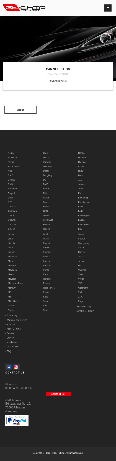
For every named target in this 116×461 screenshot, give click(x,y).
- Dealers (9, 333)
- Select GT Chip (83, 306)
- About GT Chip (13, 329)
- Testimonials (11, 346)
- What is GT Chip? (85, 311)
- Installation (11, 342)
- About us (10, 324)
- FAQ (8, 351)
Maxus (20, 109)
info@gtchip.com (13, 400)
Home (52, 81)
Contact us (58, 394)
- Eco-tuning (11, 315)
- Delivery (9, 338)
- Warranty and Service (16, 320)
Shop (59, 81)
